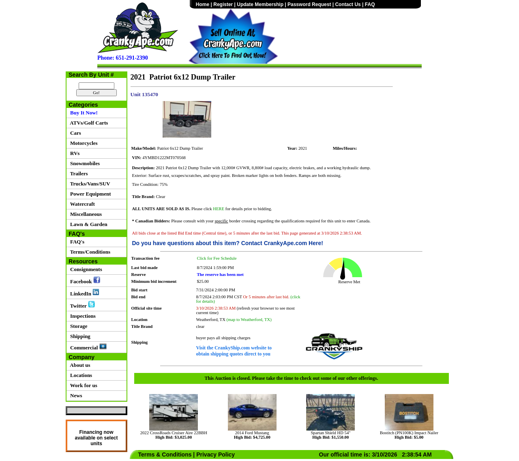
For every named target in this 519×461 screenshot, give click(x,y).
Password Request (309, 4)
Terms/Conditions (89, 252)
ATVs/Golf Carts (88, 123)
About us (79, 365)
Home (202, 4)
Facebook (84, 280)
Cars (74, 133)
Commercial (87, 347)
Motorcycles (83, 143)
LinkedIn (84, 293)
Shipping (79, 336)
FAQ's (76, 242)
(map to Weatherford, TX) (249, 319)
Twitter (81, 305)
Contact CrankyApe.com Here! (282, 243)
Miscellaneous (85, 214)
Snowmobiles (84, 163)
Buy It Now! (83, 113)
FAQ (370, 4)
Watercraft (81, 204)
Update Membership (260, 4)
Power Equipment (89, 194)
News (75, 395)
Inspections (82, 316)
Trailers (78, 173)
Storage (78, 326)
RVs (74, 153)
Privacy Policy (215, 454)
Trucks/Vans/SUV (89, 184)
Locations (80, 375)
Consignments (85, 269)
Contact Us (347, 4)
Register (223, 4)
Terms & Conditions (165, 454)
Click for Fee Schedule (217, 258)
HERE (218, 209)
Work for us (82, 385)
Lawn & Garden (87, 224)
